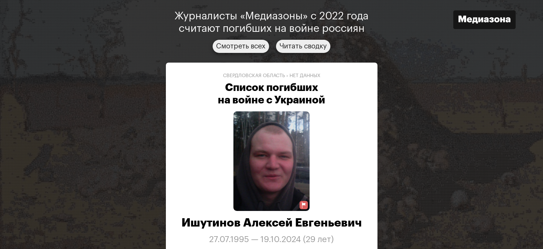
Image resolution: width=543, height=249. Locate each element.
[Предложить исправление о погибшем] (304, 205)
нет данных (305, 75)
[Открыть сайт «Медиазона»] (484, 20)
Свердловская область (254, 75)
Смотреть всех (241, 46)
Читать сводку (303, 46)
